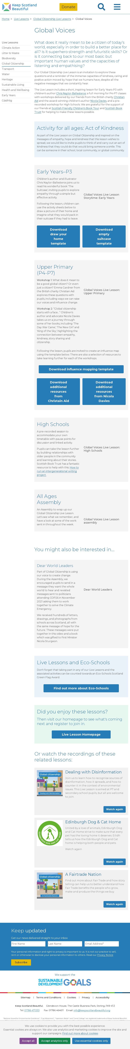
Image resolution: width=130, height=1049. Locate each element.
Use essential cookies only (91, 1040)
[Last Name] (65, 943)
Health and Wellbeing (15, 90)
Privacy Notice (105, 955)
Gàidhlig (7, 100)
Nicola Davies (98, 100)
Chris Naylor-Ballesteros (71, 93)
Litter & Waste (10, 53)
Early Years (8, 95)
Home (5, 19)
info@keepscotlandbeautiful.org (92, 1010)
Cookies (71, 997)
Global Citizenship (13, 63)
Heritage (7, 79)
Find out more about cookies (80, 1033)
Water (6, 74)
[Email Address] (102, 943)
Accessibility (102, 997)
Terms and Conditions (48, 997)
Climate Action (11, 47)
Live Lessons (21, 19)
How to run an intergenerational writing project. (58, 471)
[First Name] (28, 943)
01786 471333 (32, 1010)
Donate (68, 7)
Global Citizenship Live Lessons (52, 19)
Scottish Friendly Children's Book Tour (75, 108)
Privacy (86, 997)
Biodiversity (9, 58)
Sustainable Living (13, 84)
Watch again (114, 809)
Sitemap (25, 997)
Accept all (28, 1040)
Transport (8, 68)
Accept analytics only (54, 1040)
